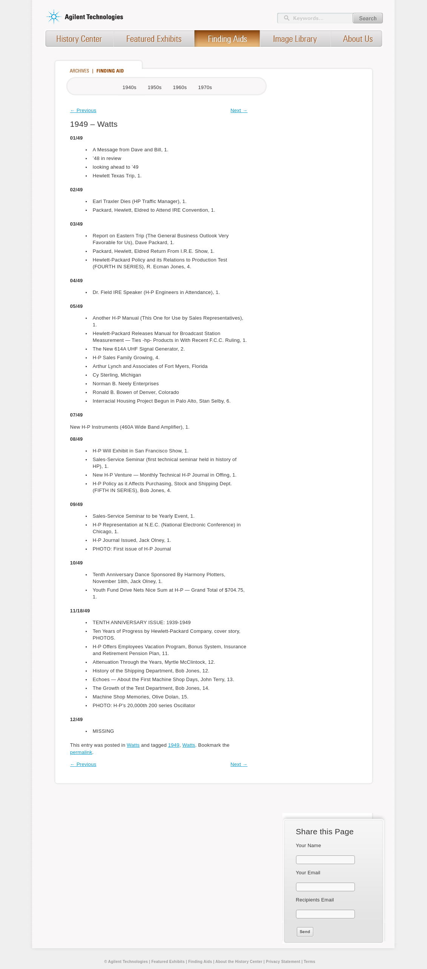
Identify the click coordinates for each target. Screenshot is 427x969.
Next (239, 110)
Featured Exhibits (168, 962)
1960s (180, 87)
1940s (130, 87)
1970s (205, 87)
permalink (81, 752)
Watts (133, 745)
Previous (83, 110)
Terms (309, 962)
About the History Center (238, 962)
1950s (155, 87)
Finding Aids (200, 962)
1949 (173, 745)
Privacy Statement (283, 962)
